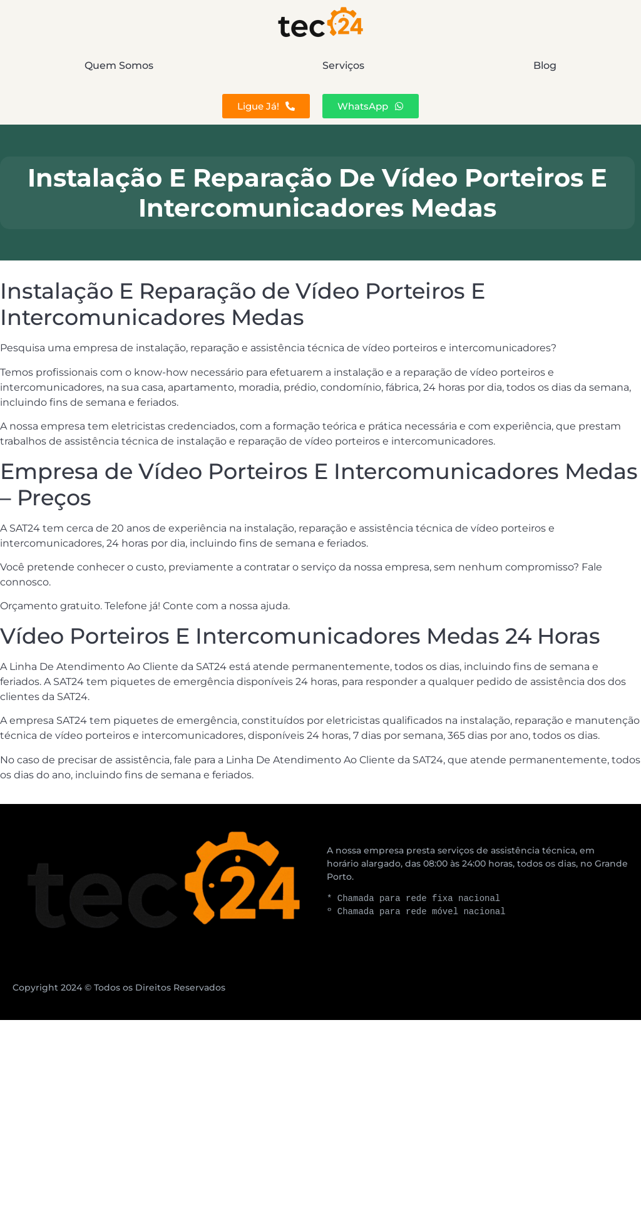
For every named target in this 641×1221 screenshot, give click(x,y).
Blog (544, 65)
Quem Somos (119, 65)
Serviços (343, 65)
